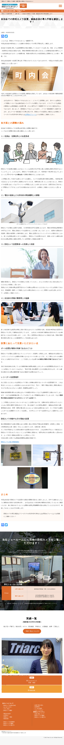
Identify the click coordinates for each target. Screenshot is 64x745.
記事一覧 (17, 13)
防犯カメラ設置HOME (7, 13)
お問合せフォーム (30, 114)
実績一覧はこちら (31, 631)
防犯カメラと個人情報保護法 (10, 442)
